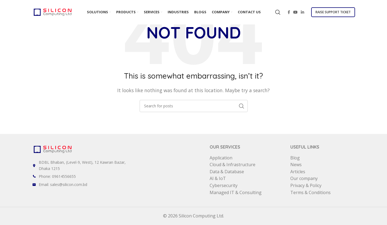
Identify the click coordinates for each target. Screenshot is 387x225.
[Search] (277, 12)
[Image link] (52, 149)
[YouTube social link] (295, 12)
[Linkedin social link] (302, 12)
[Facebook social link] (289, 12)
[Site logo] (52, 12)
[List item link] (121, 176)
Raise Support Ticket (333, 12)
